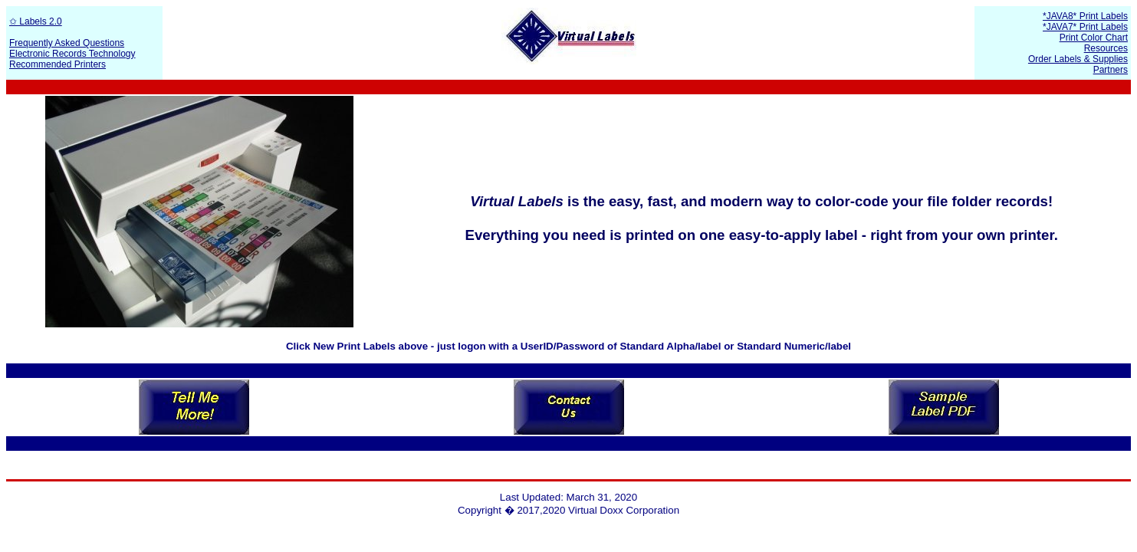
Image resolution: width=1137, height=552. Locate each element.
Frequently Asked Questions (66, 43)
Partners (1110, 69)
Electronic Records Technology (72, 53)
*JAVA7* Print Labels (1085, 26)
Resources (1106, 48)
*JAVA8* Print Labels (1085, 16)
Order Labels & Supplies (1078, 59)
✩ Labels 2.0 (35, 21)
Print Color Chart (1094, 37)
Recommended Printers (57, 64)
